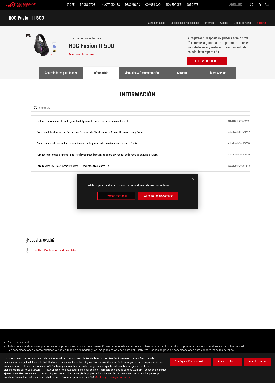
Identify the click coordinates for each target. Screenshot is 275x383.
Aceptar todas (257, 361)
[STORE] (70, 5)
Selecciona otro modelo (83, 54)
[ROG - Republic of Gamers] (21, 5)
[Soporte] (192, 5)
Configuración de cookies (190, 361)
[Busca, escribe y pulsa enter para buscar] (251, 4)
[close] (193, 179)
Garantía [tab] (182, 73)
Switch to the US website (158, 196)
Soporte (261, 23)
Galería (224, 23)
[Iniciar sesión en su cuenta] (259, 5)
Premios (209, 23)
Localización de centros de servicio (54, 250)
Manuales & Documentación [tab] (141, 73)
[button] (87, 5)
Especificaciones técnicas (185, 23)
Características (156, 23)
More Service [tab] (218, 73)
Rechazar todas (227, 361)
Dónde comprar (242, 23)
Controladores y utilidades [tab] (61, 73)
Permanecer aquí (116, 196)
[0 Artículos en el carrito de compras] (267, 5)
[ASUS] (235, 4)
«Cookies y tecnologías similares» (112, 377)
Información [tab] (100, 73)
